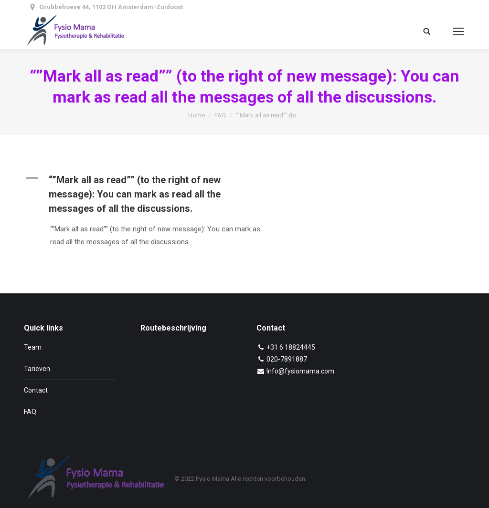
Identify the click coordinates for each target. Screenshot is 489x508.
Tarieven (37, 369)
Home (196, 115)
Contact (36, 390)
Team (33, 347)
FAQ (220, 115)
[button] (155, 194)
